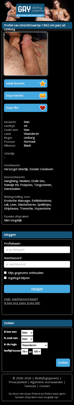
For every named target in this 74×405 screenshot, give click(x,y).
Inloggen (37, 289)
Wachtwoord (12, 258)
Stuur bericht (14, 95)
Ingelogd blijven (18, 278)
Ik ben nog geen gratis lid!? (22, 303)
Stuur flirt (12, 108)
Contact (44, 386)
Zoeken (63, 362)
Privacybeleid (18, 382)
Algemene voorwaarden (46, 382)
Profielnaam (12, 243)
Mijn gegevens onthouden (25, 273)
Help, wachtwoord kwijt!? (21, 299)
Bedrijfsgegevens (47, 378)
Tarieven (30, 386)
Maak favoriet (15, 83)
